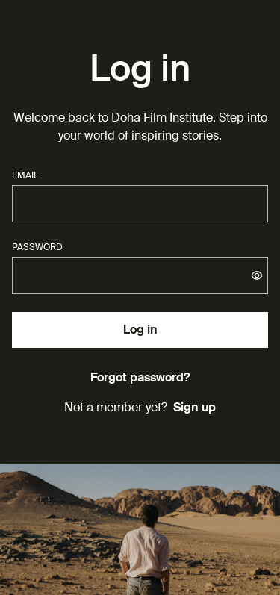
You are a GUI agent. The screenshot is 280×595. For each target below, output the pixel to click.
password (37, 247)
